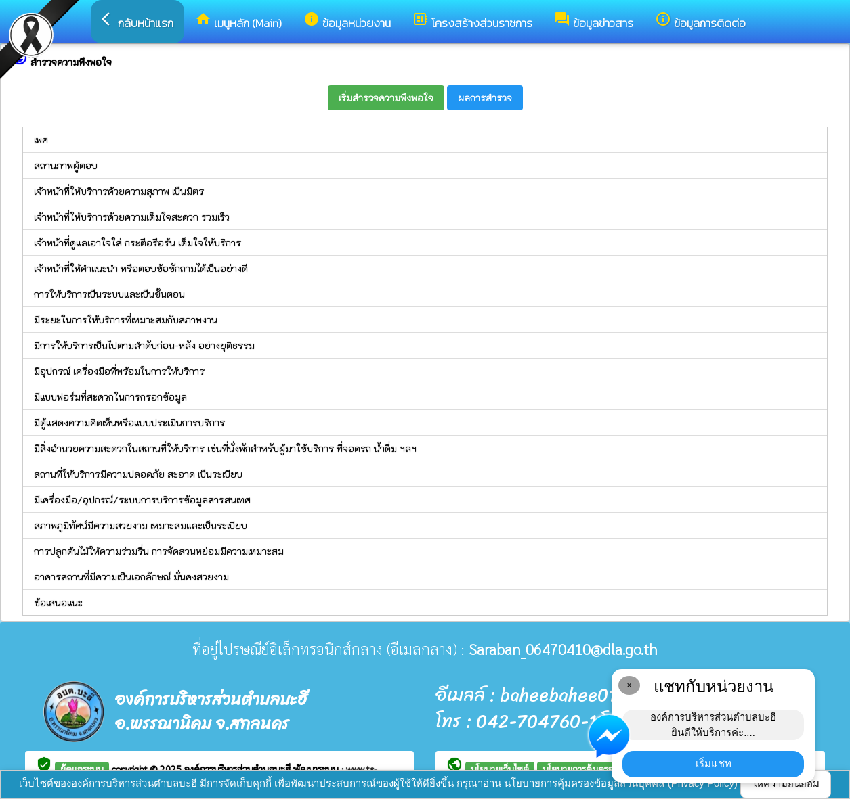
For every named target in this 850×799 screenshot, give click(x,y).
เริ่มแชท (713, 763)
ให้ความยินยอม (786, 784)
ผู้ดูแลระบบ (82, 768)
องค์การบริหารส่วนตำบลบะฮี (238, 768)
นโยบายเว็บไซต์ (500, 768)
